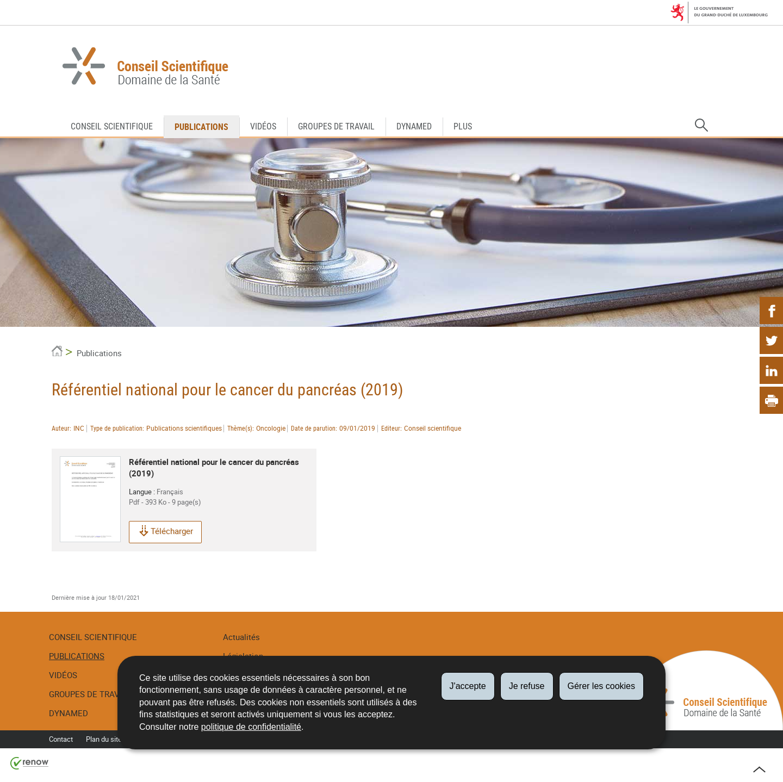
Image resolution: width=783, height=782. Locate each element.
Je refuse (527, 686)
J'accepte (468, 686)
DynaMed (414, 126)
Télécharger (165, 531)
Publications (201, 127)
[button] (701, 125)
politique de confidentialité (251, 726)
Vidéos (263, 126)
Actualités (241, 636)
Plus (462, 126)
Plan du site (104, 739)
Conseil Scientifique (112, 126)
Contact (61, 739)
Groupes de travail (336, 126)
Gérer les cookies (602, 686)
